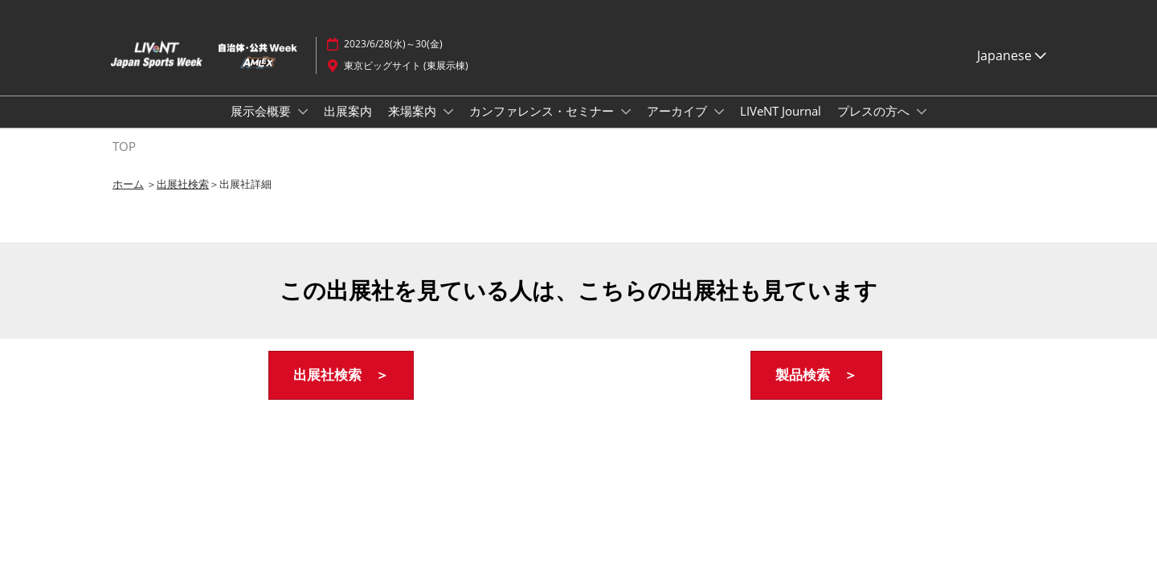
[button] (341, 375)
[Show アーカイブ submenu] (719, 111)
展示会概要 (262, 111)
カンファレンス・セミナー (543, 111)
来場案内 (413, 111)
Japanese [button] (1011, 55)
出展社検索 (183, 184)
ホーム (128, 184)
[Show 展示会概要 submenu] (303, 111)
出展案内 (348, 111)
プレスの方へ (875, 111)
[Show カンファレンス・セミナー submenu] (626, 111)
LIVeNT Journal (780, 111)
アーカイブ (678, 111)
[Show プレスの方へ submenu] (921, 111)
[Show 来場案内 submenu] (448, 111)
